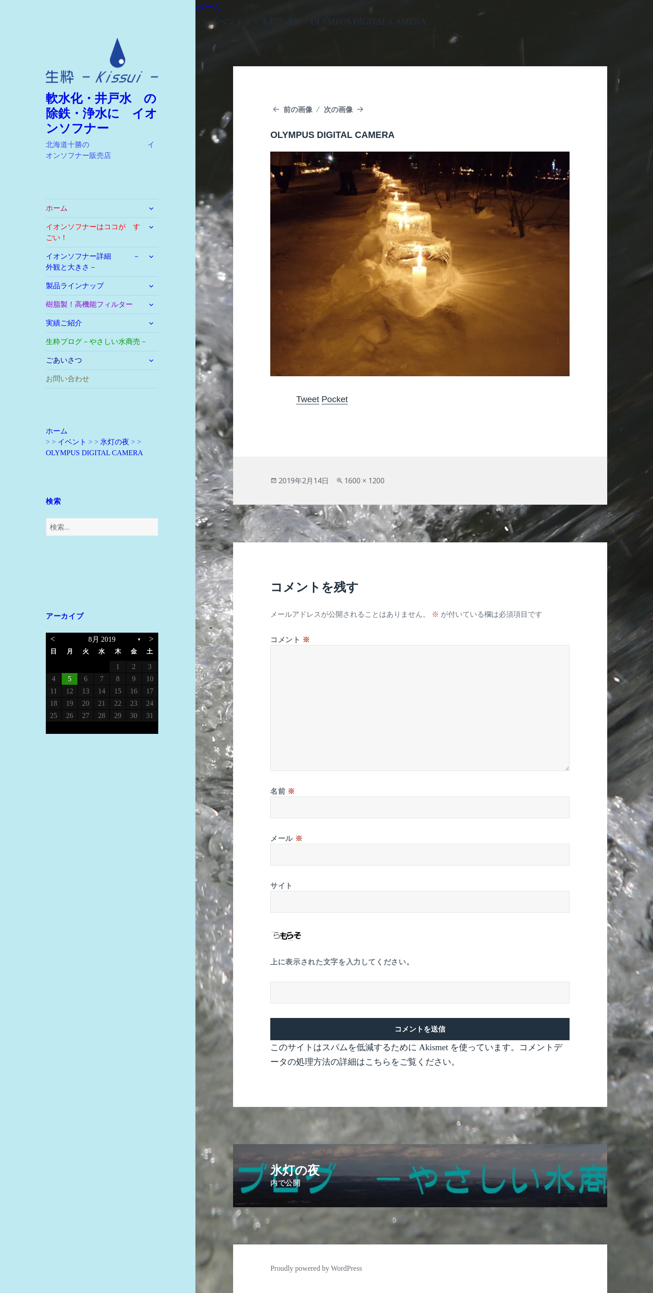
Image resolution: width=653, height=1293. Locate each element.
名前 (282, 791)
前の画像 (297, 109)
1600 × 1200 (364, 481)
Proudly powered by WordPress (316, 1268)
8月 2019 (102, 639)
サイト (281, 885)
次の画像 (338, 109)
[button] (102, 61)
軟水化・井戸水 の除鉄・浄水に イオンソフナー (101, 113)
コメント (290, 639)
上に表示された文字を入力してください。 (342, 962)
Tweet (307, 399)
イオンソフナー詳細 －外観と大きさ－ (93, 261)
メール (286, 838)
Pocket (335, 399)
